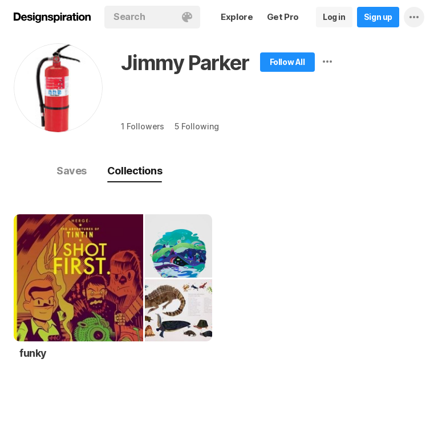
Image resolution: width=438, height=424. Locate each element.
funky (33, 353)
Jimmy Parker (185, 62)
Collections (134, 171)
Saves (71, 171)
